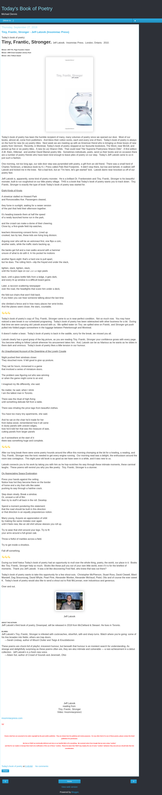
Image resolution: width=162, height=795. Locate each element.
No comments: (42, 766)
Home (69, 781)
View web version (69, 787)
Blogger (75, 792)
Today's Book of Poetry (26, 8)
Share (5, 771)
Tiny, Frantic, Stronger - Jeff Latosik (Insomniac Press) (35, 32)
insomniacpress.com (12, 718)
